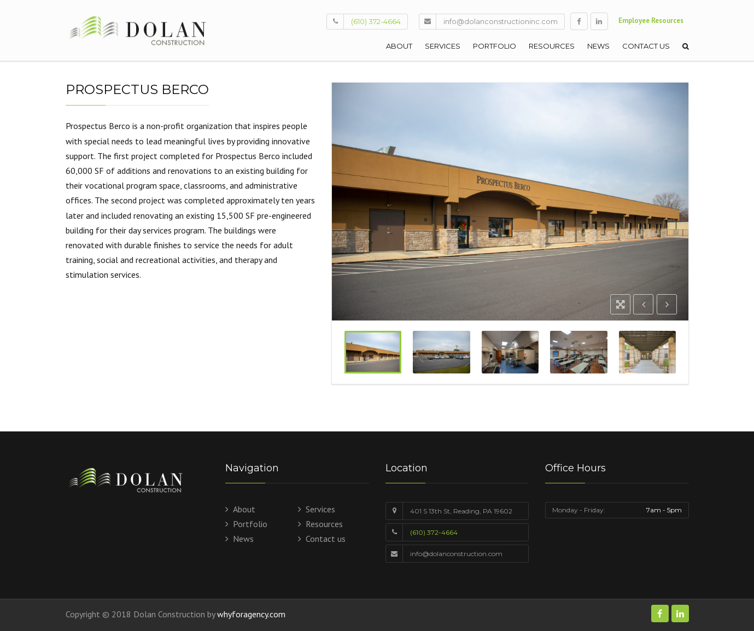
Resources (552, 46)
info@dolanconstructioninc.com (500, 21)
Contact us (646, 46)
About (399, 46)
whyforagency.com (251, 614)
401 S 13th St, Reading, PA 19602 (461, 511)
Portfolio (494, 46)
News (598, 46)
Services (442, 46)
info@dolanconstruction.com (456, 554)
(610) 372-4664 (376, 21)
